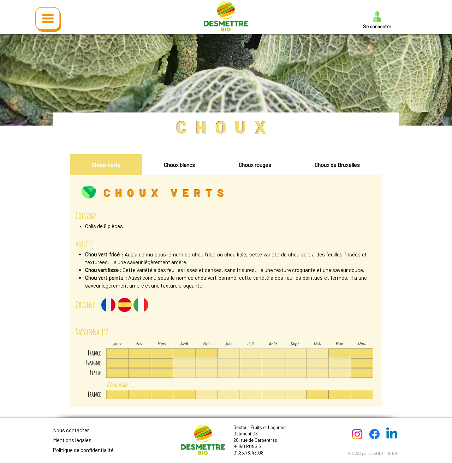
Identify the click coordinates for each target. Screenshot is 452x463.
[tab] (106, 164)
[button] (48, 19)
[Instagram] (357, 434)
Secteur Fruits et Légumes (260, 427)
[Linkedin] (392, 434)
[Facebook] (374, 434)
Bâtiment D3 (245, 433)
